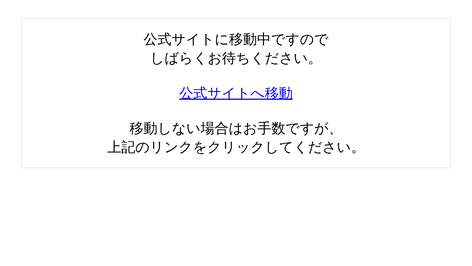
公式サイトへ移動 (236, 93)
